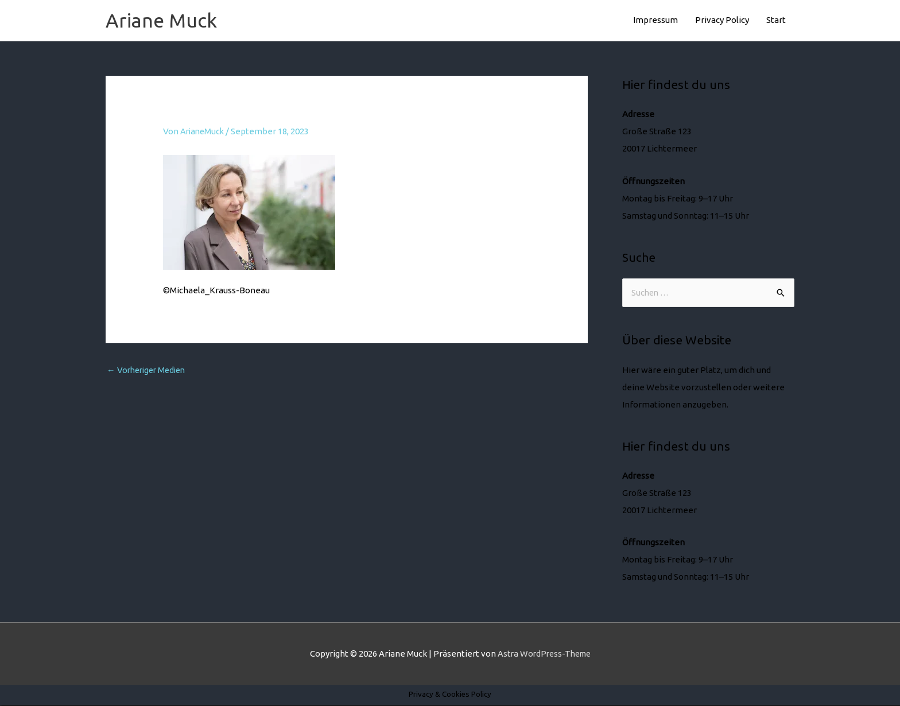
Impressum (655, 20)
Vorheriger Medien (149, 372)
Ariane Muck (162, 20)
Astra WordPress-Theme (544, 655)
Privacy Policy (722, 20)
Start (776, 20)
